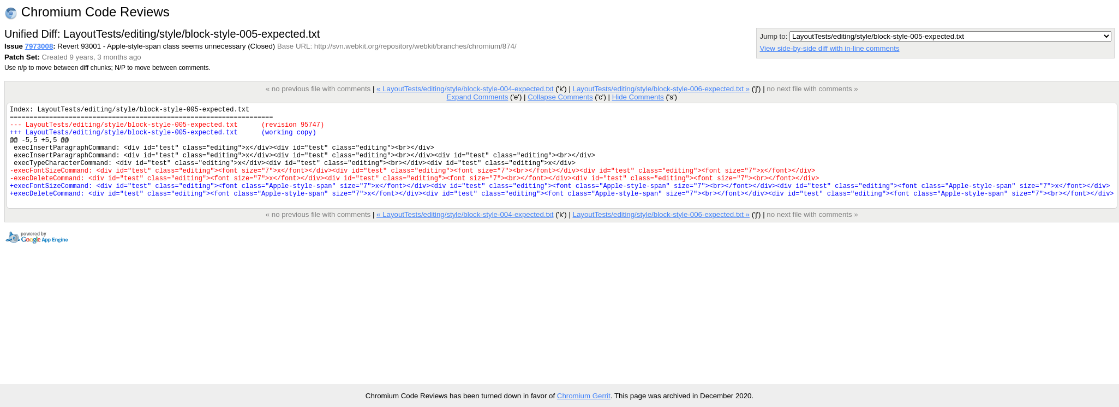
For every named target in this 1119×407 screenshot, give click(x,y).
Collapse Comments (560, 97)
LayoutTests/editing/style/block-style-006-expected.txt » (660, 89)
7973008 (39, 46)
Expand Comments (477, 97)
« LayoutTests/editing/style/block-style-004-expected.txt (464, 89)
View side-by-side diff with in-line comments (829, 48)
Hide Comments (637, 97)
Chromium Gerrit (584, 396)
